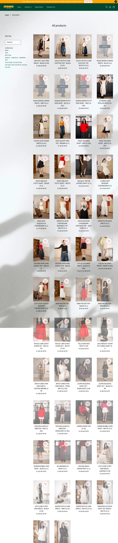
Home (19, 7)
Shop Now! (88, 1)
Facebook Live (51, 7)
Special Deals (39, 7)
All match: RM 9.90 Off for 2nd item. (16, 65)
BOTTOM (8, 55)
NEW (6, 50)
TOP (6, 53)
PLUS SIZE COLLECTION (13, 62)
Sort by (8, 36)
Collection (28, 7)
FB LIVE (7, 67)
